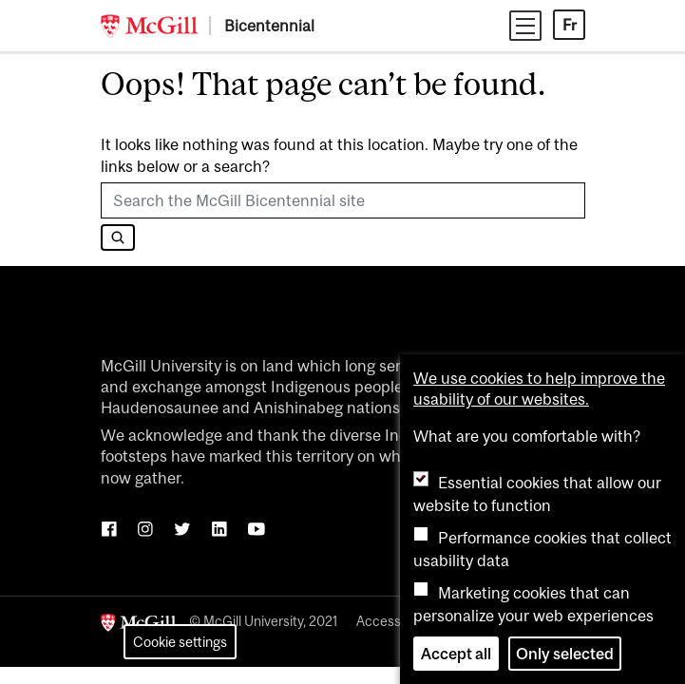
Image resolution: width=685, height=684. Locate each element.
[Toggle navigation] (525, 25)
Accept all (456, 653)
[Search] (118, 237)
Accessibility (393, 621)
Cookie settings (180, 642)
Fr (569, 24)
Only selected (565, 653)
